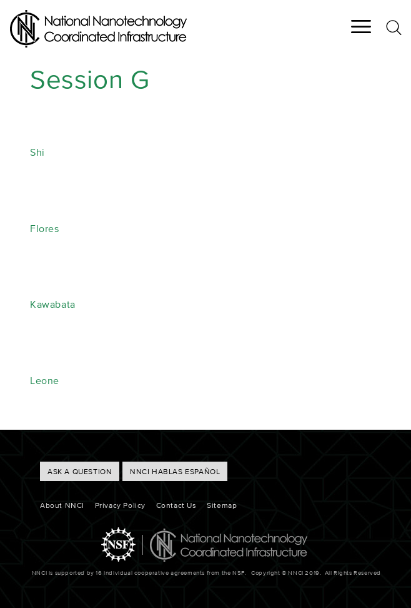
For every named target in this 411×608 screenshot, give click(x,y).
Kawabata (53, 304)
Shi (37, 152)
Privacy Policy (120, 505)
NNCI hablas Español (175, 471)
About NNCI (62, 505)
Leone (44, 380)
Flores (44, 228)
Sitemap (222, 505)
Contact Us (176, 505)
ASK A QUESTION (79, 471)
